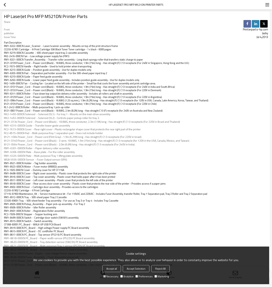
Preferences (144, 276)
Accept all (111, 269)
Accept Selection (136, 269)
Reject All (160, 269)
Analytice (127, 276)
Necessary (110, 276)
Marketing (162, 276)
